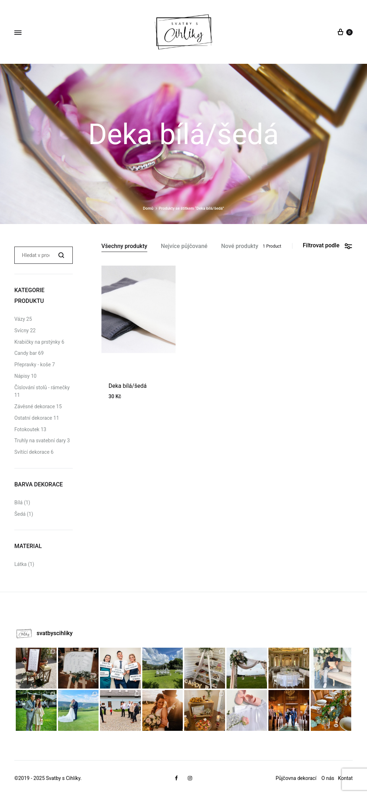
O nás (328, 778)
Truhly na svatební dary (40, 440)
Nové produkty (239, 246)
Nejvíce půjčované (184, 246)
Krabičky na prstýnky (37, 342)
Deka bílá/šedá (128, 385)
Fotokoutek (26, 429)
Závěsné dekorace (34, 406)
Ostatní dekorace (33, 418)
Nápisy (22, 376)
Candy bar (25, 353)
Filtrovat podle (328, 246)
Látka (20, 564)
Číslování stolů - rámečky (42, 387)
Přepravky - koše (32, 364)
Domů (148, 208)
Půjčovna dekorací (296, 778)
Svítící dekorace (31, 452)
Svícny (21, 330)
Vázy (19, 319)
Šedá (19, 514)
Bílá (18, 502)
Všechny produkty (124, 246)
